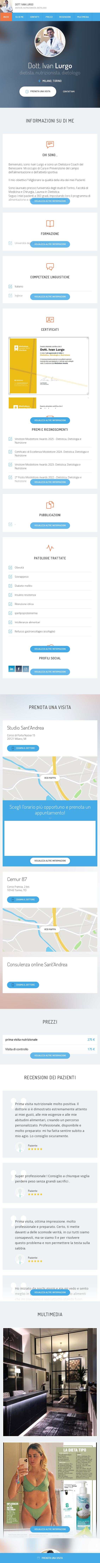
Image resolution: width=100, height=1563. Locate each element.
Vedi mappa (50, 777)
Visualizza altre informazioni (50, 420)
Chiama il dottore (23, 748)
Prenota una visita (50, 1558)
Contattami (69, 91)
